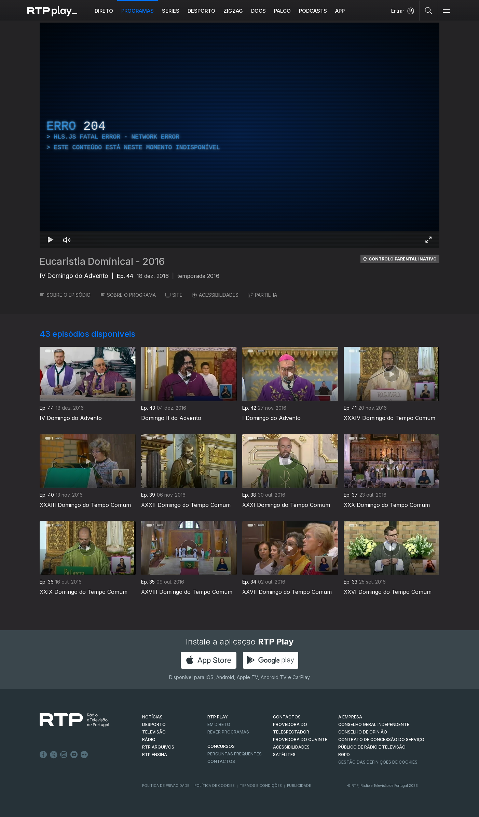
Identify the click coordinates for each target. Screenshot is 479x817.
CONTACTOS (287, 716)
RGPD (344, 754)
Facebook (43, 754)
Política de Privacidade (165, 785)
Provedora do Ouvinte (300, 739)
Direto (104, 11)
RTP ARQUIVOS (158, 747)
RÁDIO (148, 739)
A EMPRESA (350, 716)
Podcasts (313, 11)
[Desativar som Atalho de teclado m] (67, 239)
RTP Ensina (154, 754)
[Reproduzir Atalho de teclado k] (50, 239)
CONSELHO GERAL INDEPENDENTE (373, 724)
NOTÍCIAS (152, 716)
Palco (282, 11)
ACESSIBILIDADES (215, 295)
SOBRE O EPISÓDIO (65, 295)
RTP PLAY (217, 716)
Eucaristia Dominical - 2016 (102, 261)
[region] (239, 135)
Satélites (284, 754)
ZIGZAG (233, 11)
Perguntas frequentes (234, 753)
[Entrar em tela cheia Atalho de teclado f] (428, 239)
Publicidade (299, 785)
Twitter (53, 754)
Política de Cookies (214, 785)
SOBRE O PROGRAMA (128, 295)
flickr (84, 754)
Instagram (64, 754)
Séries (170, 11)
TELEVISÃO (154, 732)
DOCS (258, 11)
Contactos (221, 761)
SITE (173, 295)
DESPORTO (154, 724)
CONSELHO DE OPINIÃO (362, 732)
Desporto (201, 11)
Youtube (74, 754)
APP (340, 11)
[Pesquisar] (428, 10)
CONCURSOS (221, 746)
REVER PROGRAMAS (228, 732)
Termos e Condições (261, 785)
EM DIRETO (218, 724)
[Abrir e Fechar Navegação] (446, 11)
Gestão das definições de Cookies (378, 762)
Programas (137, 11)
